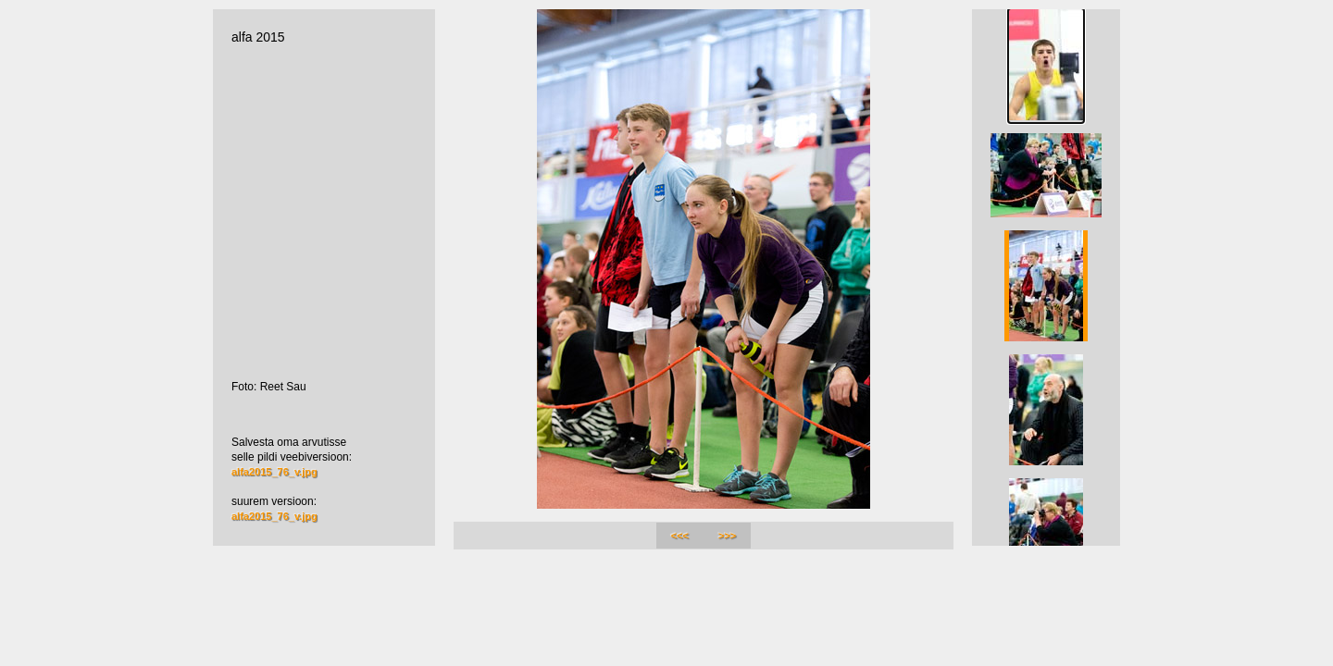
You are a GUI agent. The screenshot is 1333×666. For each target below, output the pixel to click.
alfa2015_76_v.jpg (274, 471)
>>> (727, 535)
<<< (680, 535)
